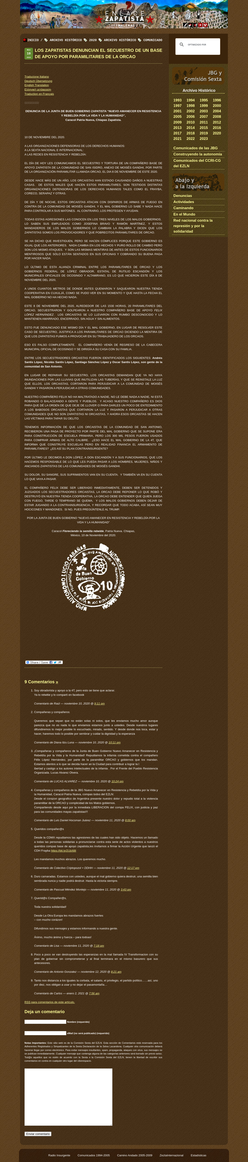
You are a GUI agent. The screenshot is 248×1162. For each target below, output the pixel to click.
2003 (204, 111)
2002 (191, 111)
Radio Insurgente (59, 1155)
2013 (177, 128)
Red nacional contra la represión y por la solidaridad (193, 225)
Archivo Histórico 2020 (73, 40)
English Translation (36, 85)
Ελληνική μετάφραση (37, 89)
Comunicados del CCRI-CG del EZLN (197, 163)
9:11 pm (99, 703)
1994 (191, 100)
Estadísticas (198, 1155)
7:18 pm (99, 945)
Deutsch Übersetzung (38, 81)
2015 (204, 128)
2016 (217, 128)
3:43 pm (126, 889)
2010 (191, 122)
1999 (204, 106)
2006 (191, 117)
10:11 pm (114, 742)
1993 (177, 100)
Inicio (33, 40)
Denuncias (182, 196)
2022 (191, 139)
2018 (191, 133)
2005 (177, 117)
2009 (177, 122)
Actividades (183, 202)
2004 (217, 111)
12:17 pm (133, 868)
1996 (217, 100)
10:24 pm (118, 781)
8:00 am (130, 820)
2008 (217, 117)
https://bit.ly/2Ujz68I (63, 850)
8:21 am (116, 971)
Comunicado (152, 40)
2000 (217, 106)
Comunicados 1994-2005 (94, 1155)
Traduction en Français (39, 94)
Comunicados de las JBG (195, 148)
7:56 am (94, 993)
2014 (191, 128)
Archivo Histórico (120, 40)
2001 (177, 111)
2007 (204, 117)
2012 (217, 122)
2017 (177, 133)
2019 (204, 133)
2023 (204, 139)
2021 (177, 139)
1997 (177, 106)
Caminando (183, 208)
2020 (217, 133)
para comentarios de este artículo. (49, 1002)
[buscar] (197, 44)
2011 (204, 122)
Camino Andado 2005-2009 (135, 1155)
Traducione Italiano (36, 76)
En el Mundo (184, 214)
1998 (191, 106)
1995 (204, 100)
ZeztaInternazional (172, 1155)
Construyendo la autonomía (197, 154)
